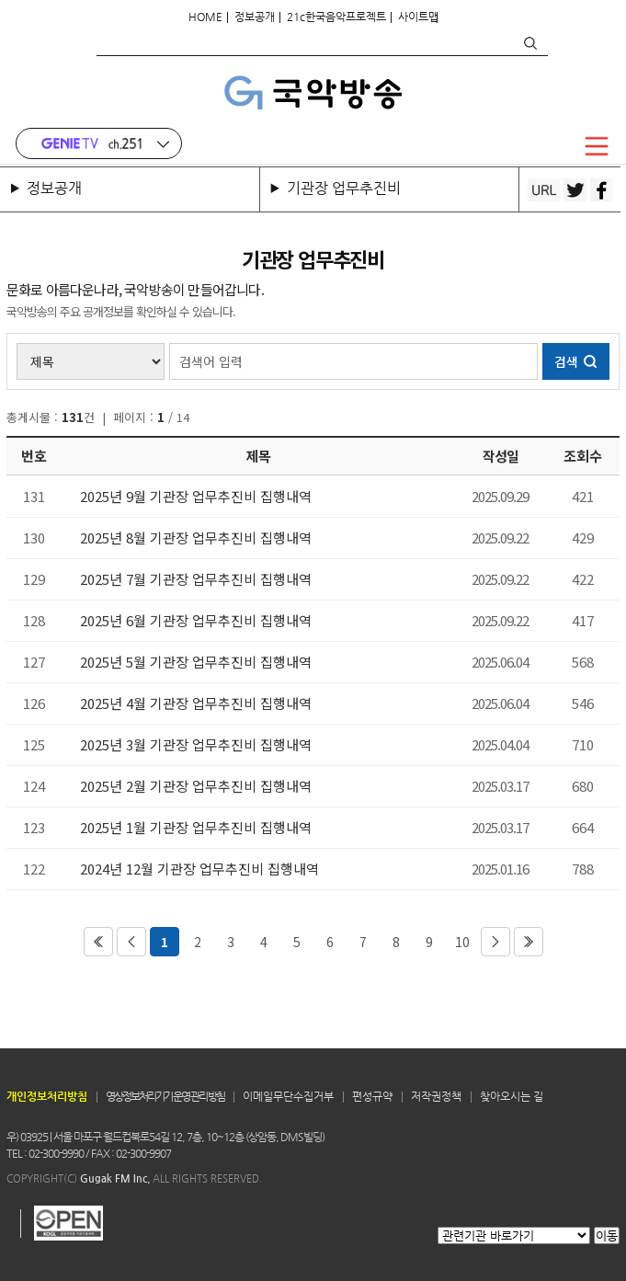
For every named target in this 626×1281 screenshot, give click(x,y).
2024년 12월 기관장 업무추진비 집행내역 (199, 869)
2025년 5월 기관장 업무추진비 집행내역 (196, 662)
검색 (529, 43)
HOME (205, 16)
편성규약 (372, 1096)
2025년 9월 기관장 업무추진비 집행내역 (196, 496)
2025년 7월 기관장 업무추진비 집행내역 (196, 579)
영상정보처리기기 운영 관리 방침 (165, 1096)
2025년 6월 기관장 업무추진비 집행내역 (196, 620)
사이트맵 (418, 16)
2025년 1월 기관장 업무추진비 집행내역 (196, 827)
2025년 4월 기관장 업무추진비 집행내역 (196, 703)
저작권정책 (436, 1096)
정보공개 (254, 16)
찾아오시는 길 (511, 1096)
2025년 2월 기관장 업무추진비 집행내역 (196, 786)
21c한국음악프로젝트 (336, 16)
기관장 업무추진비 (344, 188)
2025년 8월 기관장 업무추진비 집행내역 (196, 538)
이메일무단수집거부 (288, 1096)
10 (462, 941)
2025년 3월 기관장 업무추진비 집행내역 (196, 745)
